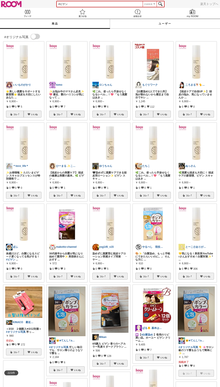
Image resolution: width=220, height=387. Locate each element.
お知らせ (137, 13)
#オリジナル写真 (16, 331)
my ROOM (192, 13)
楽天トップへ (209, 4)
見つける (82, 13)
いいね (34, 114)
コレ (16, 114)
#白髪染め (147, 334)
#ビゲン (10, 259)
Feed (27, 13)
